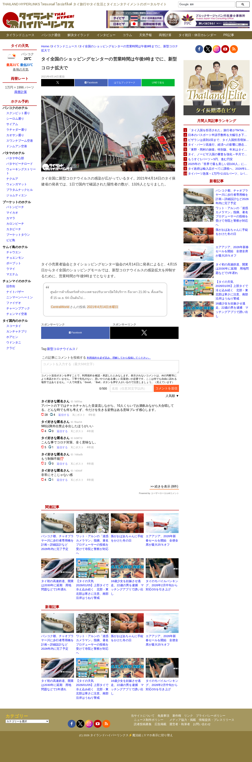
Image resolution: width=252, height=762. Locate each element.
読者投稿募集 (143, 724)
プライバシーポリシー (210, 715)
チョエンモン (15, 257)
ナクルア (12, 178)
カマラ (10, 218)
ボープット (13, 263)
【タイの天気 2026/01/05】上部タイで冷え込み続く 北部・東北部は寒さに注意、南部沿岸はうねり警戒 (92, 589)
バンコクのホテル (15, 108)
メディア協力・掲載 (182, 719)
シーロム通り (15, 118)
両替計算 (165, 35)
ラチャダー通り (16, 129)
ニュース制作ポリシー (148, 719)
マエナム (12, 274)
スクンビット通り (18, 113)
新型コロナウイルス (61, 349)
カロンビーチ (15, 223)
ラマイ (10, 268)
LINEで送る (158, 82)
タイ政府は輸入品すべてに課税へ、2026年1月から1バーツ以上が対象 (218, 168)
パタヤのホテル (14, 153)
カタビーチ (13, 229)
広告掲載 (160, 724)
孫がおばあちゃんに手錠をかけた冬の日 (232, 231)
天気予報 (145, 35)
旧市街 (10, 286)
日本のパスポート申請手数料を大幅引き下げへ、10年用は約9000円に (218, 135)
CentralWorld (60, 307)
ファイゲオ (13, 302)
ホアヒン (12, 337)
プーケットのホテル (17, 202)
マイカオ (12, 212)
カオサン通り (15, 135)
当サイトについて (143, 715)
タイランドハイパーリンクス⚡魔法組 (115, 735)
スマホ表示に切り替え (158, 735)
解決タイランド (79, 35)
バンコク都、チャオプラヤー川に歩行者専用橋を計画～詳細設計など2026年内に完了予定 (232, 197)
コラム (127, 35)
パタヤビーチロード (19, 163)
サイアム (12, 124)
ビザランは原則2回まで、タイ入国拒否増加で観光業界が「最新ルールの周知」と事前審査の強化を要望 (218, 139)
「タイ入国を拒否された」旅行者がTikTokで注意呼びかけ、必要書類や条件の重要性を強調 (218, 130)
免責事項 (163, 715)
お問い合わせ (202, 724)
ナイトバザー (15, 291)
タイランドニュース (20, 35)
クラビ (10, 348)
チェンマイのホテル (17, 281)
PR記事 (228, 35)
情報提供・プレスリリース (216, 719)
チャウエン (13, 252)
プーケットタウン (18, 234)
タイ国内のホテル (15, 320)
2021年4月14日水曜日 (102, 307)
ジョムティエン (16, 195)
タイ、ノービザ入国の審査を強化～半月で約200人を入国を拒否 (218, 154)
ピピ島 (10, 240)
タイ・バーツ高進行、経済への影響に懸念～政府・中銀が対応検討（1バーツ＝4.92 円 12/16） (218, 144)
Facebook (91, 82)
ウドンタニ (13, 342)
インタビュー (106, 35)
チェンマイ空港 (16, 313)
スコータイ (13, 326)
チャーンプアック (18, 308)
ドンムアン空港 (16, 146)
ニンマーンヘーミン (19, 297)
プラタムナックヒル (19, 189)
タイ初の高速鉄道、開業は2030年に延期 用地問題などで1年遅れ (57, 585)
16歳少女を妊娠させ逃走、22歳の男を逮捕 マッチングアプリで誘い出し (232, 310)
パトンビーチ (15, 207)
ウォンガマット (16, 184)
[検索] (206, 4)
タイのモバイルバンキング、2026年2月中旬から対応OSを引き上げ (162, 585)
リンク (188, 715)
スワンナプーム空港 (19, 140)
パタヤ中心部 (15, 158)
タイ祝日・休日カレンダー (197, 35)
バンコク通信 (51, 35)
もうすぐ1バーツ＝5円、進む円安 (210, 159)
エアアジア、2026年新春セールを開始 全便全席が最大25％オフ (162, 540)
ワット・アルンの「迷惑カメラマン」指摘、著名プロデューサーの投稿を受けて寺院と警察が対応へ (92, 544)
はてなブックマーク (124, 82)
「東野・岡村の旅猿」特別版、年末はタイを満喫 (218, 149)
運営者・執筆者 (179, 724)
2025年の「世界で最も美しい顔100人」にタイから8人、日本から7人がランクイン (218, 164)
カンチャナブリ (16, 331)
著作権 (176, 715)
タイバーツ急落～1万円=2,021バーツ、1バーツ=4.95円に (218, 173)
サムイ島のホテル (15, 247)
